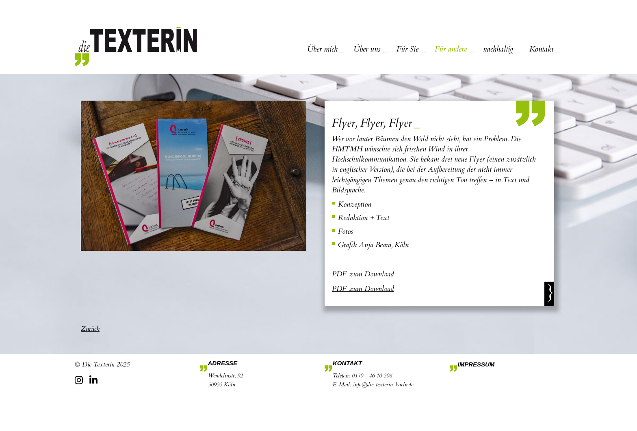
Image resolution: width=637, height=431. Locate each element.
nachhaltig (498, 49)
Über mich (322, 49)
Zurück (90, 328)
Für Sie (407, 49)
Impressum (476, 364)
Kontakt (541, 49)
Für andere (451, 49)
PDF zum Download (363, 274)
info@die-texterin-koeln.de (383, 384)
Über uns (366, 49)
